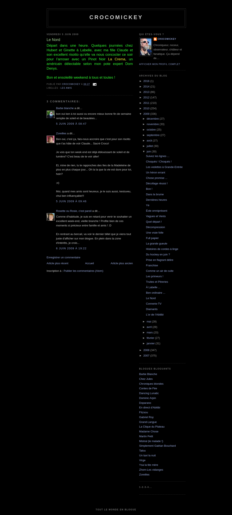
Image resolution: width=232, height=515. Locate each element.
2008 (146, 350)
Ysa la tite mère (148, 464)
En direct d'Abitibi (149, 407)
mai (149, 321)
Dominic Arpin (147, 398)
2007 (146, 355)
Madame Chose (149, 431)
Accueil (89, 263)
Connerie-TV (154, 303)
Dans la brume (155, 194)
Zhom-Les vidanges (151, 469)
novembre (153, 124)
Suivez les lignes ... (157, 156)
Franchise (152, 265)
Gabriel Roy (146, 417)
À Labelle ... (153, 287)
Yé (147, 205)
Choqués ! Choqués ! (159, 161)
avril (149, 327)
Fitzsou (143, 412)
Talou (142, 450)
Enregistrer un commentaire (63, 257)
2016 (146, 81)
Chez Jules (146, 378)
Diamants (152, 309)
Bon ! (149, 188)
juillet (150, 146)
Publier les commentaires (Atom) (83, 270)
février (151, 337)
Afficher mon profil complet (159, 64)
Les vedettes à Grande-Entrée (164, 167)
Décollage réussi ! (157, 183)
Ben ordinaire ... (155, 292)
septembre (153, 135)
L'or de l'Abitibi (155, 314)
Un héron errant (155, 172)
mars (150, 332)
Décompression (155, 227)
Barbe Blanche (148, 374)
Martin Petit (146, 436)
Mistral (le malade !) (151, 441)
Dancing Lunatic (149, 393)
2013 (146, 92)
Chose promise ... (156, 178)
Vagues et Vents (156, 216)
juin (149, 151)
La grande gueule (156, 243)
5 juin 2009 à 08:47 (71, 123)
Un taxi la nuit (147, 455)
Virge (142, 460)
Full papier (152, 238)
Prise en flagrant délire (159, 259)
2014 (146, 86)
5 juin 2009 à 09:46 (71, 201)
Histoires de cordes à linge (162, 249)
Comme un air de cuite (160, 270)
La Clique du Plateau (152, 426)
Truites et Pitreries (157, 281)
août (150, 140)
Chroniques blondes (151, 383)
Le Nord (151, 298)
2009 (146, 113)
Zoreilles (61, 133)
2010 (146, 108)
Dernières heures (156, 199)
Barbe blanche (65, 108)
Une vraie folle (154, 232)
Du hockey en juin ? (158, 254)
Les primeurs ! (154, 276)
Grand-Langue (148, 422)
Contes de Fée (148, 388)
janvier (151, 343)
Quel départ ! (154, 221)
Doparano (145, 402)
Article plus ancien (122, 263)
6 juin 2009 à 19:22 (71, 248)
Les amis (66, 88)
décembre (153, 118)
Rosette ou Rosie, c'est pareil (74, 211)
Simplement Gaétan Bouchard (157, 445)
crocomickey (116, 17)
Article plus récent (57, 263)
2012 (146, 97)
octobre (151, 129)
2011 (146, 102)
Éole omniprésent (156, 210)
